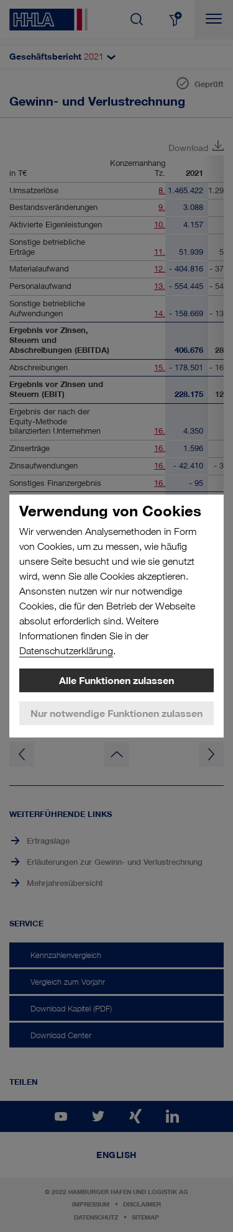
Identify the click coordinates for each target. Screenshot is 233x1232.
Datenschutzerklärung (66, 651)
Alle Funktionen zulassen (116, 680)
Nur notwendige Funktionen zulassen (116, 713)
